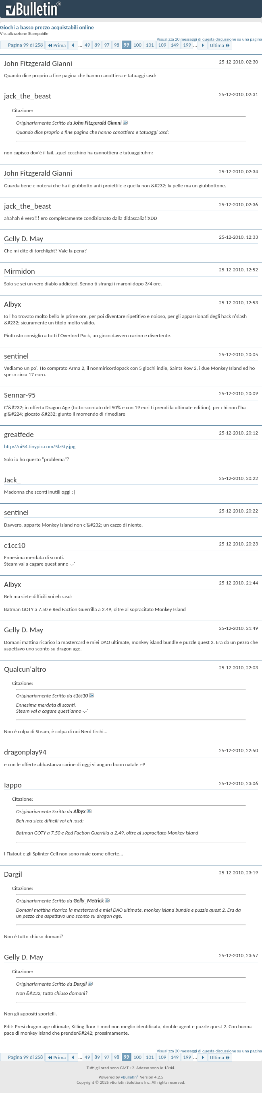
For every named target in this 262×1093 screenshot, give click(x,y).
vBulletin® (130, 1077)
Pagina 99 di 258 (25, 45)
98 (116, 45)
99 (126, 45)
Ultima (220, 45)
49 (87, 45)
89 (97, 45)
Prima (56, 45)
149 (175, 45)
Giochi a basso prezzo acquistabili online (47, 27)
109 (162, 45)
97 (106, 45)
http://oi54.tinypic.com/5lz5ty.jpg (39, 446)
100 (137, 45)
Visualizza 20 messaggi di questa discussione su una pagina (209, 39)
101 (150, 45)
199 (187, 45)
